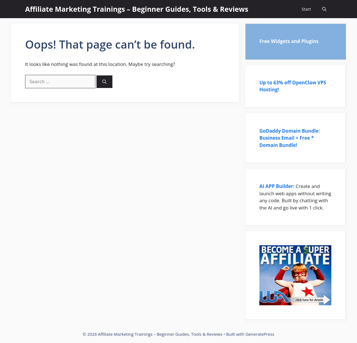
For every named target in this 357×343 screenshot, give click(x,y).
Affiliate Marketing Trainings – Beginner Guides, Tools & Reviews (136, 9)
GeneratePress (259, 334)
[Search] (104, 81)
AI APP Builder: (277, 186)
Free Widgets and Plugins (289, 41)
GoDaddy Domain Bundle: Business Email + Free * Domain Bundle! (289, 138)
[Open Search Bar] (324, 9)
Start (306, 9)
